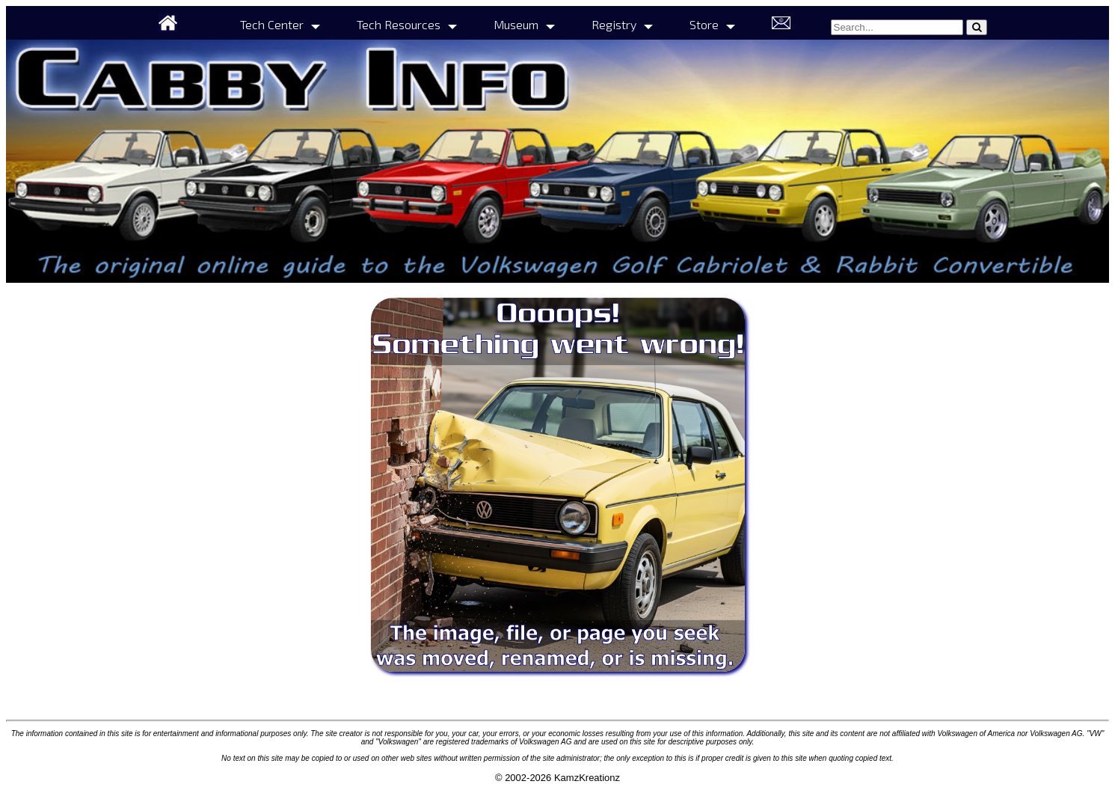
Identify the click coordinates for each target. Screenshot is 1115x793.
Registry (614, 24)
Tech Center (272, 24)
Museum (516, 24)
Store (704, 24)
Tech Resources (398, 24)
